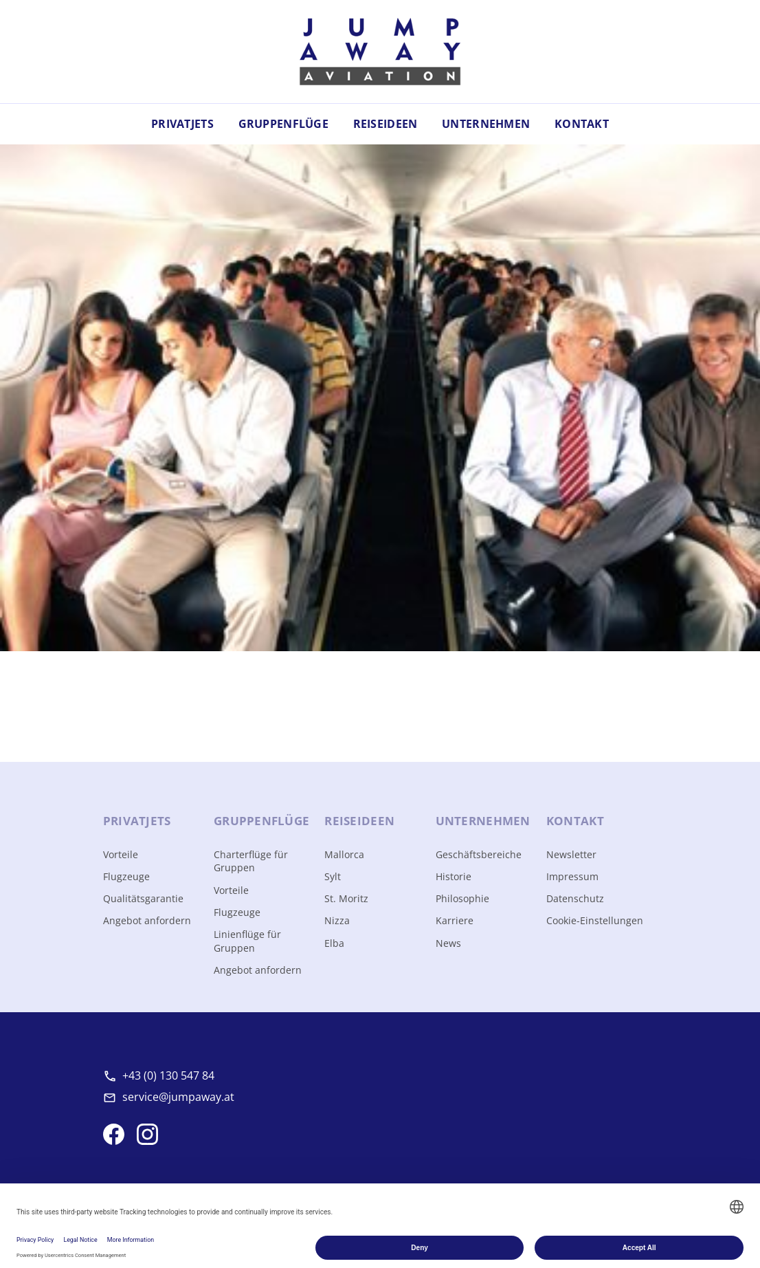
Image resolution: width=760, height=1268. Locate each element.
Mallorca (344, 854)
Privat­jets (137, 821)
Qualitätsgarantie (143, 898)
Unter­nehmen (483, 821)
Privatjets (182, 123)
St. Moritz (346, 898)
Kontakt (582, 123)
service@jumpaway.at (178, 1096)
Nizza (337, 920)
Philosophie (462, 898)
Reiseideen (385, 123)
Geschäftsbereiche (479, 854)
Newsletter (571, 854)
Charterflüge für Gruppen (251, 861)
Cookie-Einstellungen (594, 920)
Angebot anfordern (147, 920)
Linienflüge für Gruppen (247, 941)
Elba (334, 943)
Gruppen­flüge (261, 821)
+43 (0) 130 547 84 (168, 1075)
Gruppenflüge (283, 123)
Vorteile (120, 854)
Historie (453, 876)
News (448, 943)
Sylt (332, 876)
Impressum (572, 876)
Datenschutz (575, 898)
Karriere (454, 920)
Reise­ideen (359, 821)
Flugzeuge (126, 876)
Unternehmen (486, 123)
